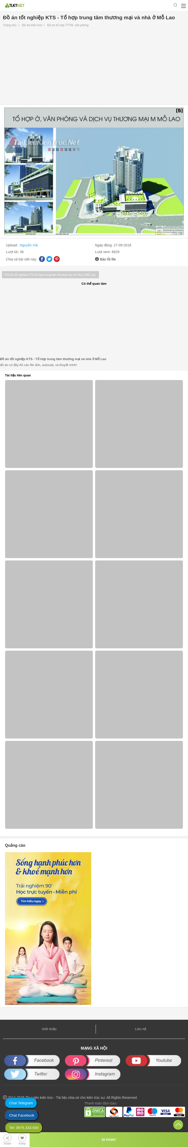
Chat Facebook (21, 1115)
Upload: (12, 245)
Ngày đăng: (104, 245)
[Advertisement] (94, 67)
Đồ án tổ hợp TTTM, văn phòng (68, 25)
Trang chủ (9, 25)
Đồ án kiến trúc (32, 25)
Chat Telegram (21, 1103)
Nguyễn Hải (29, 245)
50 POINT (109, 1140)
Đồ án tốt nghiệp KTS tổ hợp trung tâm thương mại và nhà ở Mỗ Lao (50, 275)
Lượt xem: (103, 252)
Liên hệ (140, 1029)
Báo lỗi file (108, 259)
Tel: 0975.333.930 (23, 1127)
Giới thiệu (49, 1029)
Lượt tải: (13, 252)
